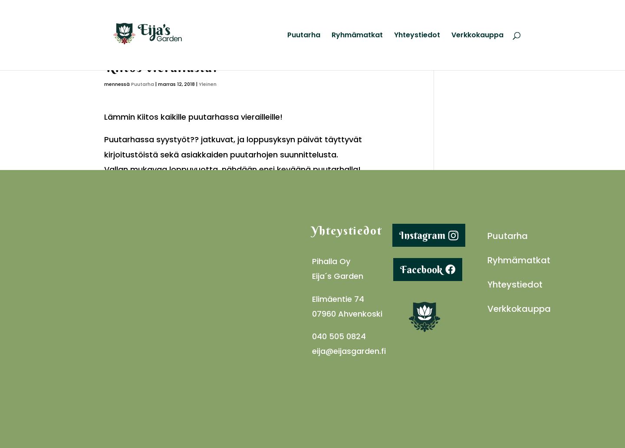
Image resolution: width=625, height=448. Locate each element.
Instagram (422, 235)
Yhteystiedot (417, 36)
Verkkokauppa (477, 36)
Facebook (421, 269)
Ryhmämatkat (357, 36)
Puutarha (303, 36)
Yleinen (208, 84)
